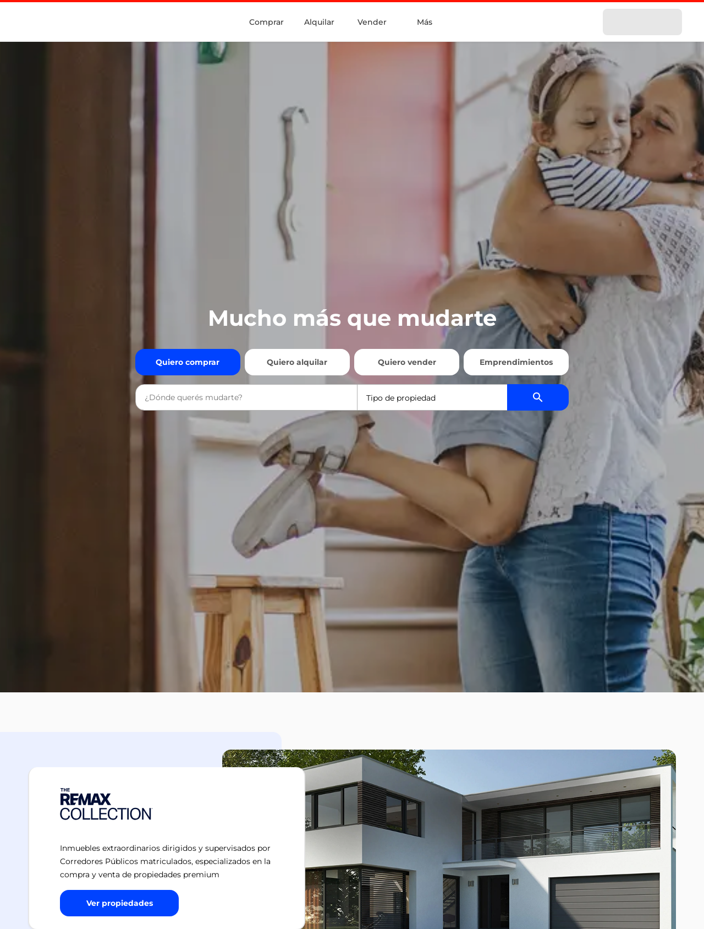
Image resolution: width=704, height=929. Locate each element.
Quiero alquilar (297, 362)
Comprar (266, 22)
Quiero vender (407, 362)
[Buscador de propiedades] (538, 397)
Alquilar (319, 22)
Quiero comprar (187, 362)
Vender (372, 22)
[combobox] (246, 397)
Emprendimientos (516, 362)
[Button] (119, 903)
